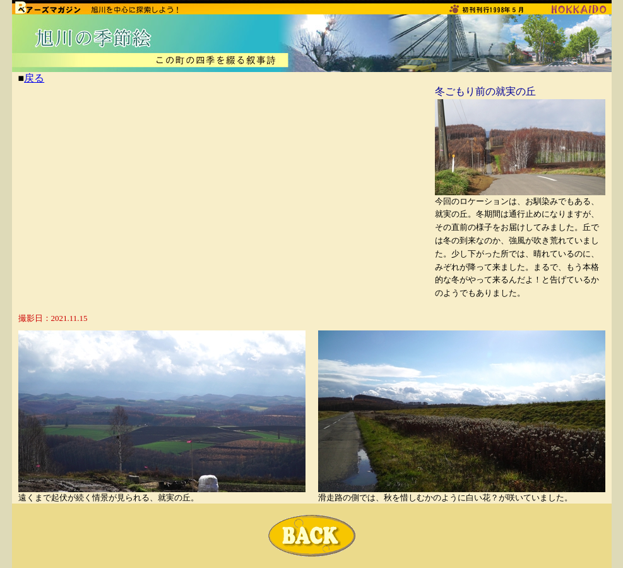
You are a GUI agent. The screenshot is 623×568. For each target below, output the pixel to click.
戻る (34, 78)
